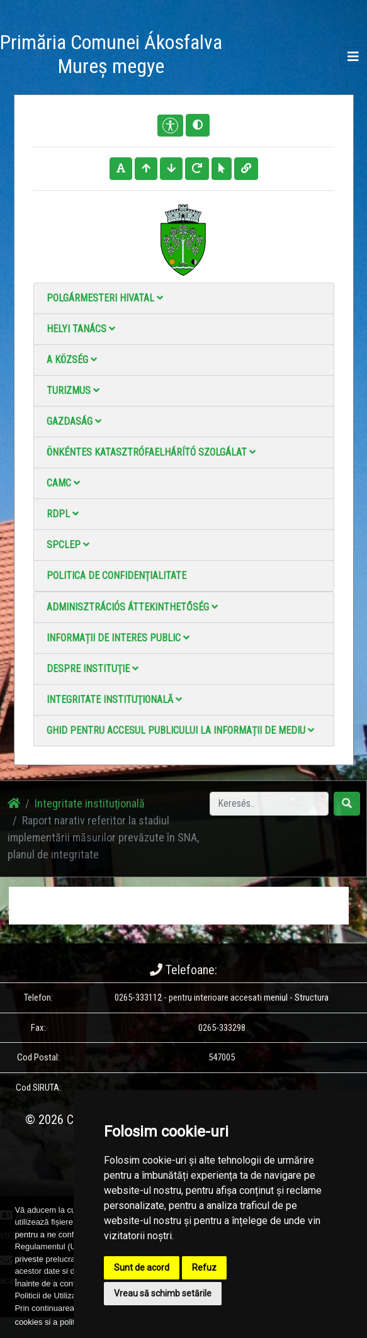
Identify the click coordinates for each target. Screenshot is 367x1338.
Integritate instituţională (114, 700)
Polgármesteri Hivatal (105, 298)
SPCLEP (68, 545)
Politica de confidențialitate (116, 576)
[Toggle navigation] (353, 56)
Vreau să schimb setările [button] (163, 1293)
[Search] (269, 804)
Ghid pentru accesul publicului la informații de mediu (180, 730)
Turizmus (73, 390)
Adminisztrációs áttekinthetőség (132, 607)
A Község (72, 360)
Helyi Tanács (81, 329)
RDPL (63, 514)
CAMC (63, 483)
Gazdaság (74, 421)
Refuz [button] (204, 1267)
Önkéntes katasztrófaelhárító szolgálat (151, 452)
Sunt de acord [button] (141, 1267)
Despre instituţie (92, 669)
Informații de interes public (118, 638)
